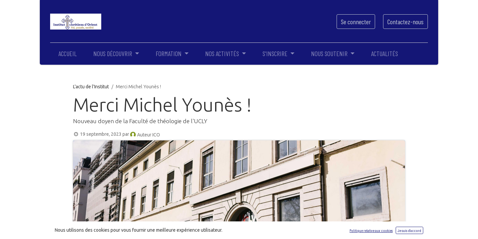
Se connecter (356, 22)
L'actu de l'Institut (91, 86)
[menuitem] (67, 53)
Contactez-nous (405, 22)
